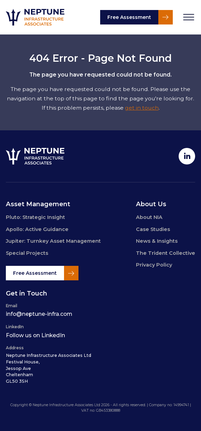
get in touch (142, 107)
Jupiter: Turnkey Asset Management (53, 241)
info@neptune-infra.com (39, 314)
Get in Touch (26, 293)
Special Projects (27, 253)
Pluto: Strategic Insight (35, 217)
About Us (151, 204)
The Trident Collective (165, 253)
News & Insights (157, 241)
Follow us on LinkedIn (35, 335)
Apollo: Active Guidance (37, 229)
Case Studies (153, 229)
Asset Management (38, 204)
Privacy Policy (154, 265)
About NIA (149, 217)
